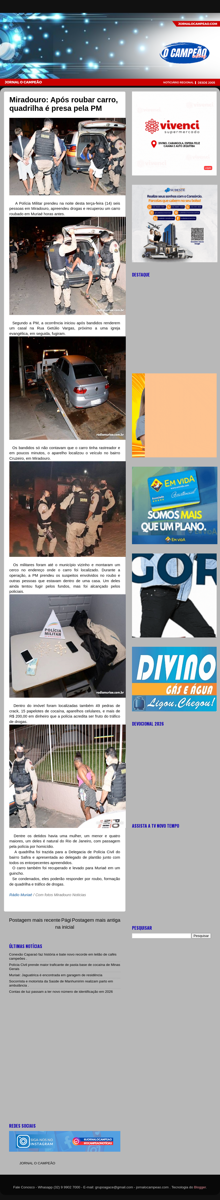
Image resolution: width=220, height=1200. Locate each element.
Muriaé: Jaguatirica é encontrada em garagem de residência (55, 975)
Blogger (200, 1187)
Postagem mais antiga (96, 920)
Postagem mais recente (34, 920)
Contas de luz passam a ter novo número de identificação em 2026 (61, 992)
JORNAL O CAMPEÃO (37, 1163)
